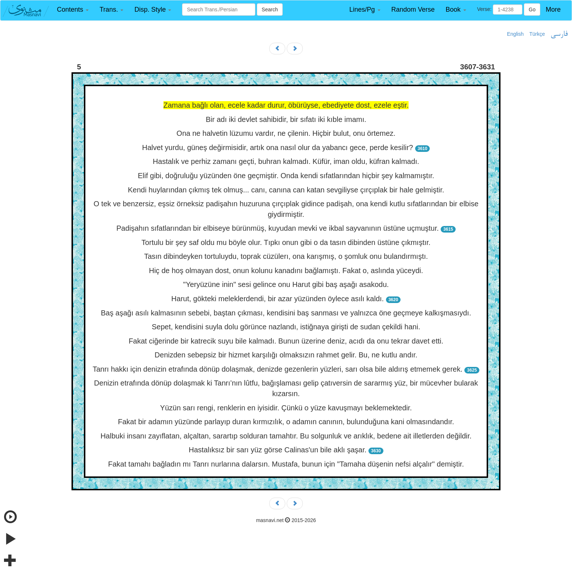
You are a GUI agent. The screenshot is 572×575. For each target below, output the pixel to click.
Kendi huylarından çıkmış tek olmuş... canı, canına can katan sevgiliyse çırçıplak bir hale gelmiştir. (286, 190)
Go (532, 9)
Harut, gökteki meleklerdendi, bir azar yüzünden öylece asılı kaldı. (277, 299)
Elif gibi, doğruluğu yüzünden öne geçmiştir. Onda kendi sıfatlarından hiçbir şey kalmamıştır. (286, 176)
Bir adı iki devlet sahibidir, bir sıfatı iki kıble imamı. (286, 119)
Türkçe (537, 34)
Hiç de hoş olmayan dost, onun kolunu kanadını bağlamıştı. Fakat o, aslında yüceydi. (286, 271)
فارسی (559, 34)
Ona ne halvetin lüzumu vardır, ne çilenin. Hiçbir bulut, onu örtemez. (286, 133)
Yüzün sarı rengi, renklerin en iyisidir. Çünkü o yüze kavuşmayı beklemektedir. (286, 408)
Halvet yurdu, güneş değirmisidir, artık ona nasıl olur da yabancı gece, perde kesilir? (277, 147)
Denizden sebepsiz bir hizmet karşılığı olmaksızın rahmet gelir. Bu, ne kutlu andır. (286, 355)
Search (270, 9)
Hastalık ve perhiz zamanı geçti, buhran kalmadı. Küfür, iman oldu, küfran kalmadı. (286, 161)
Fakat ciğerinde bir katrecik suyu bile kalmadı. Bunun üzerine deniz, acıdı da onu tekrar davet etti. (286, 341)
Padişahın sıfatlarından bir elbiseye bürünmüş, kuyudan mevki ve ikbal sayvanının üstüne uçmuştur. (277, 228)
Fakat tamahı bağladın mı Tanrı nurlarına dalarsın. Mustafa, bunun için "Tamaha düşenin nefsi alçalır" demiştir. (286, 464)
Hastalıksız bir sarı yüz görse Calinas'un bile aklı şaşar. (277, 450)
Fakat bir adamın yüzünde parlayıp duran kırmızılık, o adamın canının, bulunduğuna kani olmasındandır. (286, 422)
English (515, 34)
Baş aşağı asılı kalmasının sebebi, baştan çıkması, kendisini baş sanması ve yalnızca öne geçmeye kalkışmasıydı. (286, 313)
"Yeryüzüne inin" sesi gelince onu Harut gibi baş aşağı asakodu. (286, 284)
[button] (72, 9)
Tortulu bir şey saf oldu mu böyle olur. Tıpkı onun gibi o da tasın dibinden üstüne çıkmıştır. (286, 242)
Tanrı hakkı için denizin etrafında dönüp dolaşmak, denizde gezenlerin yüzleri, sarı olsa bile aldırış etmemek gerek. (278, 369)
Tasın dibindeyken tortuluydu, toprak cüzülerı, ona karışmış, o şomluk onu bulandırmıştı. (286, 256)
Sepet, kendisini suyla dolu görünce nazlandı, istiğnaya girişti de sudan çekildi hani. (286, 327)
